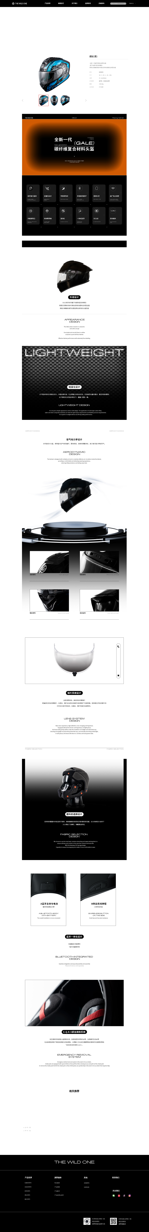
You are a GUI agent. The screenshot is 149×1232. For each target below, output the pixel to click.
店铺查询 (101, 3)
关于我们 (74, 3)
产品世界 (47, 3)
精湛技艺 (61, 3)
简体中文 (131, 3)
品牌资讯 (88, 3)
